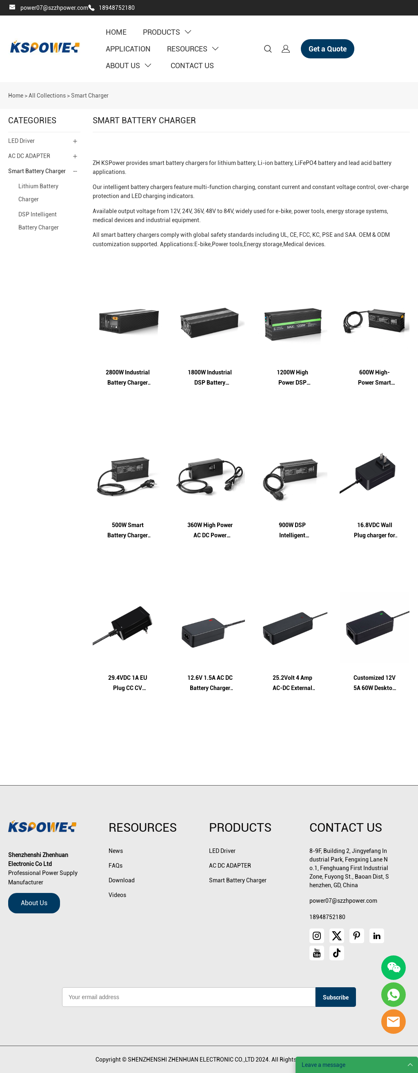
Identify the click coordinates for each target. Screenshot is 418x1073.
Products (240, 827)
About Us (34, 903)
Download (122, 880)
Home (15, 95)
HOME (116, 32)
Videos (117, 895)
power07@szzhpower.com (54, 7)
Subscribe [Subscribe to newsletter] (336, 997)
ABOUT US (128, 65)
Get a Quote (328, 49)
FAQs (115, 865)
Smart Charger (90, 95)
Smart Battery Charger (37, 171)
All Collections (47, 95)
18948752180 (117, 7)
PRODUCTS (167, 32)
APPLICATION (128, 49)
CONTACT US (192, 65)
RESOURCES (192, 49)
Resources (143, 827)
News (116, 851)
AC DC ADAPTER (29, 156)
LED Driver (21, 141)
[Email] (189, 997)
